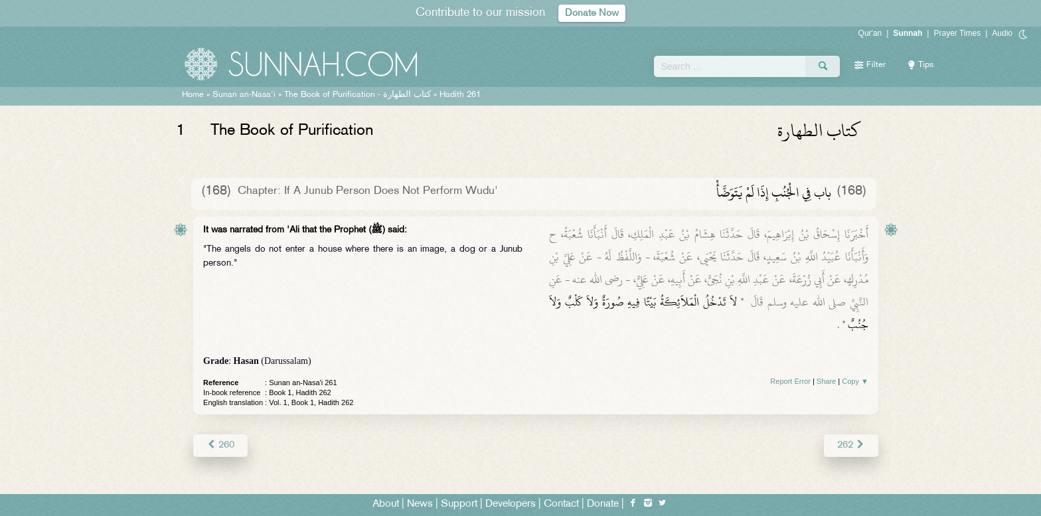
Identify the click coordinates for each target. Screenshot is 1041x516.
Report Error (790, 381)
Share (826, 381)
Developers (510, 504)
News (420, 504)
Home (193, 95)
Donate (603, 504)
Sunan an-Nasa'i (244, 95)
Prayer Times (957, 33)
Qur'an (870, 33)
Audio (1002, 33)
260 (220, 444)
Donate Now (592, 13)
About (385, 504)
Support (459, 504)
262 (851, 444)
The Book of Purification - (357, 95)
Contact (561, 504)
